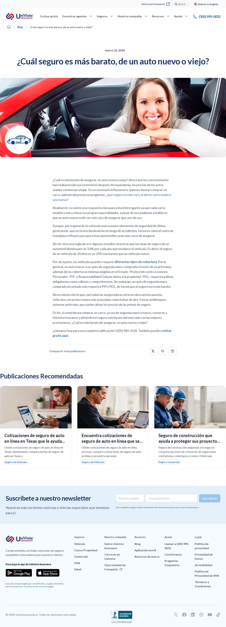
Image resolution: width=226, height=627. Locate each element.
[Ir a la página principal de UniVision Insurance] (20, 16)
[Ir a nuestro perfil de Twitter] (176, 615)
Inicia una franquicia (156, 4)
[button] (153, 351)
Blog (20, 27)
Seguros (79, 537)
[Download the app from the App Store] (48, 573)
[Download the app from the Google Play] (19, 573)
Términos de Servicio (33, 586)
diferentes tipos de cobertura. (136, 262)
